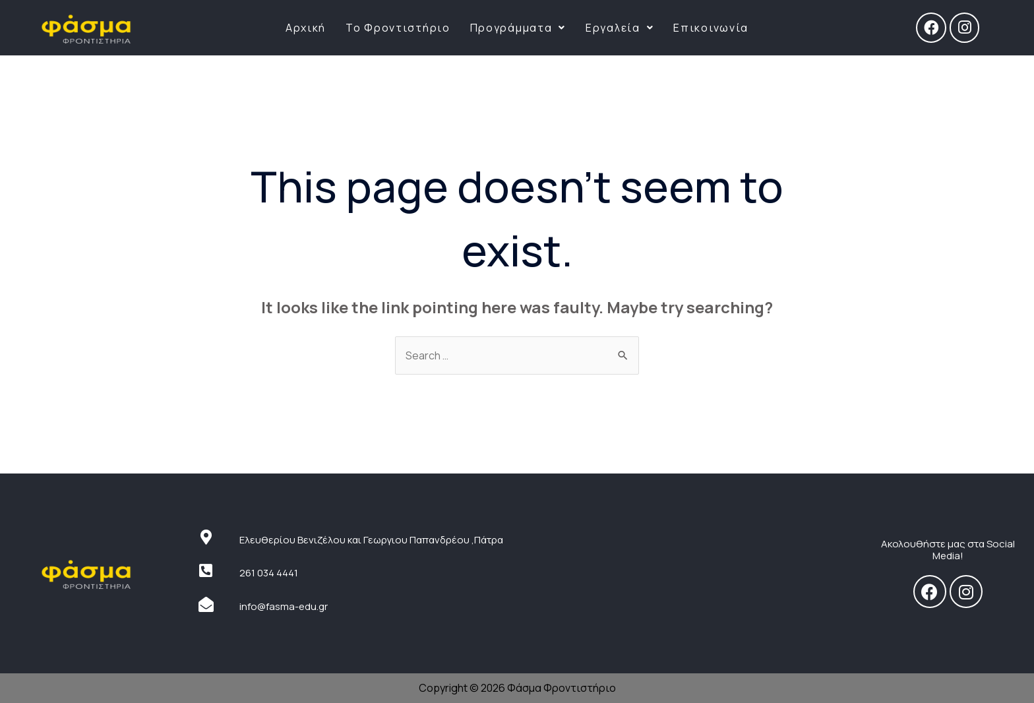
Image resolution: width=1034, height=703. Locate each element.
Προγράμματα (518, 27)
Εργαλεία (620, 27)
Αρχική (306, 27)
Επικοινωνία (710, 27)
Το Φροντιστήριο (398, 27)
